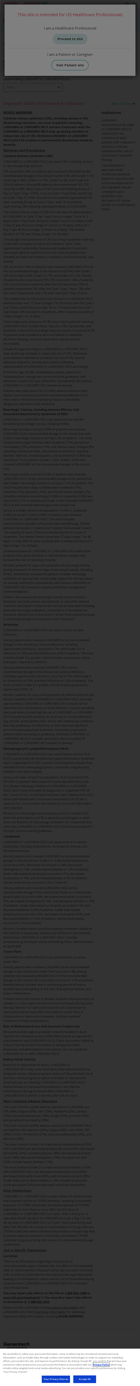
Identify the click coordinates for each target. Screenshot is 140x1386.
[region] (70, 1367)
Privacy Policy (101, 1364)
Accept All (85, 1379)
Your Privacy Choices (56, 1379)
